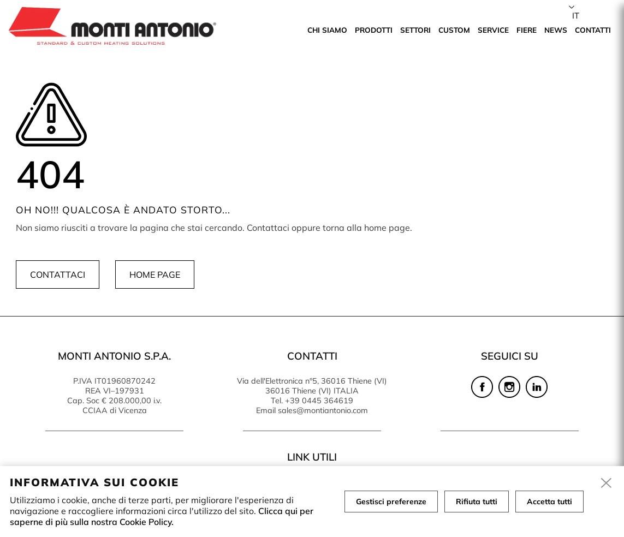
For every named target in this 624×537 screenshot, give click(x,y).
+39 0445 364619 (319, 400)
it (575, 15)
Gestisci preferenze (391, 501)
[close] (606, 483)
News (555, 29)
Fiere (526, 29)
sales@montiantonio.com (323, 410)
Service (493, 29)
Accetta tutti (549, 501)
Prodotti (374, 29)
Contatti (593, 29)
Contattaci (57, 274)
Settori (415, 29)
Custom (454, 29)
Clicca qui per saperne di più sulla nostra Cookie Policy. (161, 516)
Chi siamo (327, 29)
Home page (154, 274)
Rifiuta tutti (476, 501)
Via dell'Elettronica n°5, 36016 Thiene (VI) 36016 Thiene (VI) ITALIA (312, 386)
